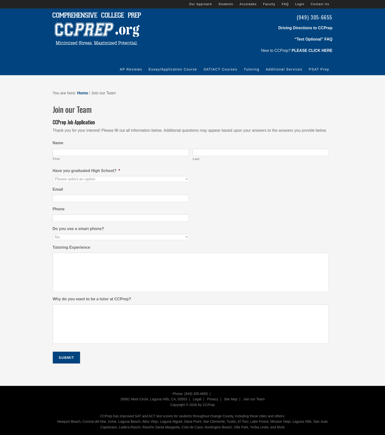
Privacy (212, 399)
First (56, 159)
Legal (197, 399)
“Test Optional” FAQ (313, 39)
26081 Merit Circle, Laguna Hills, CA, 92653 (153, 399)
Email (58, 189)
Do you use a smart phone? (78, 229)
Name (58, 143)
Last (196, 159)
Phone (59, 209)
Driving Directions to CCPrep (305, 28)
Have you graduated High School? (86, 171)
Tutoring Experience (71, 247)
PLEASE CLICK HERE (312, 50)
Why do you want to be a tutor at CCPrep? (92, 299)
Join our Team (254, 399)
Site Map (230, 399)
